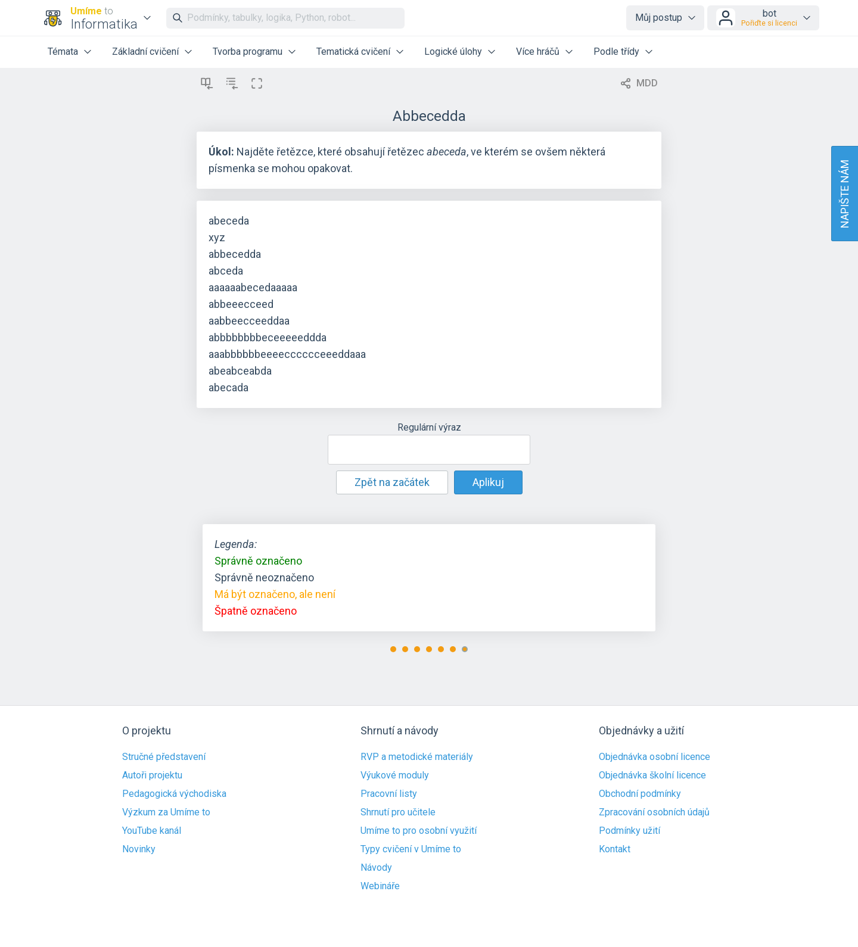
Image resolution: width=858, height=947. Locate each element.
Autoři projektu (152, 775)
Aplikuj (488, 482)
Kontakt (614, 849)
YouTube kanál (151, 830)
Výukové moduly (394, 775)
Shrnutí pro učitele (398, 812)
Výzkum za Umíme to (166, 812)
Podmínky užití (629, 830)
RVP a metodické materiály (416, 757)
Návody (376, 867)
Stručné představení (164, 757)
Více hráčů (537, 51)
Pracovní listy (388, 794)
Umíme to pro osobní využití (418, 830)
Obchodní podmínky (640, 794)
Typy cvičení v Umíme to (410, 849)
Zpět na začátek (392, 482)
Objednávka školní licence (652, 775)
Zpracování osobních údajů (654, 812)
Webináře (380, 886)
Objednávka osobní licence (654, 757)
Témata (63, 51)
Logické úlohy (453, 51)
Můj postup (658, 17)
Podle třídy (616, 51)
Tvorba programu (247, 51)
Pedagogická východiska (174, 794)
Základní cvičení (145, 51)
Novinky (139, 849)
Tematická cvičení (353, 51)
